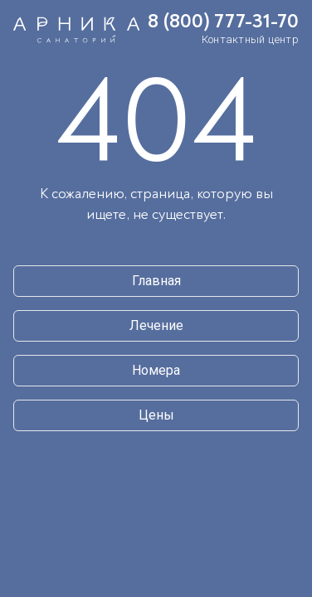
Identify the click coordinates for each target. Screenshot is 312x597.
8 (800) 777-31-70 (223, 22)
